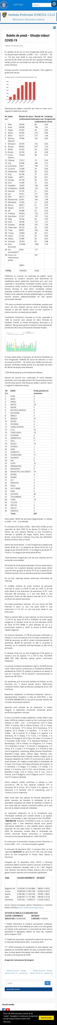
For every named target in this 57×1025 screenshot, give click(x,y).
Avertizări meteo (13, 989)
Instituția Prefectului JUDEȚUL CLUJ (31, 14)
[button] (54, 4)
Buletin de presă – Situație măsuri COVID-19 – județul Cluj (41, 973)
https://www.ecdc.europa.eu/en (30, 907)
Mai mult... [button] (7, 1022)
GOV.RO (18, 4)
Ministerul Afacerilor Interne (28, 19)
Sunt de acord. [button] (46, 1018)
